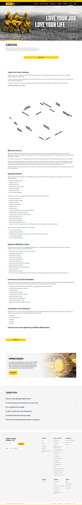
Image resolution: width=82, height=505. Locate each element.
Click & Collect (56, 442)
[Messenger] (19, 448)
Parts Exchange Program (58, 458)
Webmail (74, 503)
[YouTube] (16, 448)
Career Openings (68, 483)
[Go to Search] (75, 4)
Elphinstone (44, 448)
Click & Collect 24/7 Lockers (58, 449)
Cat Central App (56, 456)
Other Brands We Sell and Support (46, 451)
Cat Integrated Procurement (58, 470)
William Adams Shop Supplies (59, 468)
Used (43, 442)
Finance (55, 466)
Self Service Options (57, 462)
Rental (43, 444)
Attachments (44, 446)
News (55, 483)
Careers (67, 481)
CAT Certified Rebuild (57, 464)
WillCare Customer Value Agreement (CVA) (58, 447)
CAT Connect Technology (70, 440)
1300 (18, 3)
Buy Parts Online (56, 440)
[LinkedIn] (13, 448)
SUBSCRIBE (21, 443)
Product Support (56, 460)
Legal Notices (53, 503)
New (42, 440)
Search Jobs (41, 59)
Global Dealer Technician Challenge (58, 493)
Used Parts (55, 444)
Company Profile (56, 481)
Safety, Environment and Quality (59, 485)
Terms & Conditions (67, 503)
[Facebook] (7, 448)
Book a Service (56, 454)
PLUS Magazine (56, 490)
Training (43, 481)
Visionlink (67, 444)
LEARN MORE (13, 374)
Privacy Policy (60, 503)
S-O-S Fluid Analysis (69, 442)
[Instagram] (10, 448)
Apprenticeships (68, 485)
